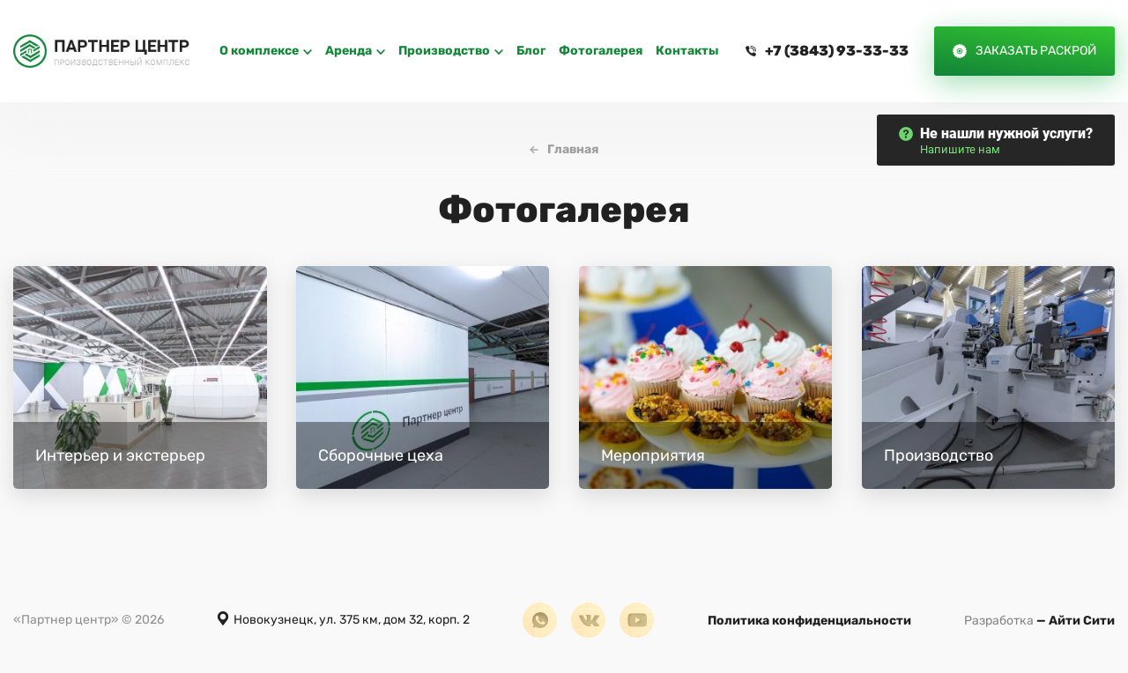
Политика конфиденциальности (809, 620)
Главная (573, 149)
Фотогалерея (600, 50)
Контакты (687, 50)
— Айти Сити (1039, 620)
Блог (530, 50)
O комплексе (259, 50)
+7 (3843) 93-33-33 (837, 50)
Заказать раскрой (1036, 50)
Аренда (348, 50)
